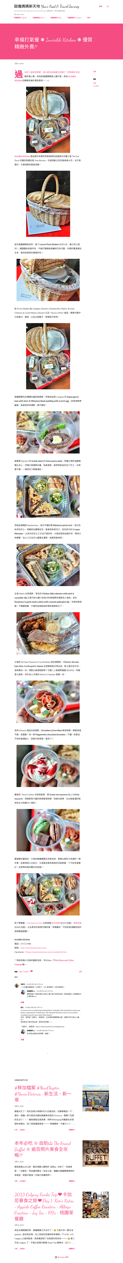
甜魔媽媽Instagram (20, 18)
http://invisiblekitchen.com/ (33, 948)
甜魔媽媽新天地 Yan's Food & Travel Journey (46, 6)
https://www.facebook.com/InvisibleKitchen (46, 952)
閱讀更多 (72, 1130)
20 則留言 (22, 1181)
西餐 (94, 83)
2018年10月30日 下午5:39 (33, 1007)
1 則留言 (22, 1130)
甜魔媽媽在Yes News (74, 18)
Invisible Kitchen (22, 156)
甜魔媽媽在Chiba (56, 18)
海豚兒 (23, 984)
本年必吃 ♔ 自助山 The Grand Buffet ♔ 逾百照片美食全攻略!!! (42, 1149)
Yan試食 (95, 86)
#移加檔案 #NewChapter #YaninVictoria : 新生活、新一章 (42, 1094)
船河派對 (56, 923)
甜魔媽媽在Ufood (38, 18)
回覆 (22, 1002)
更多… (89, 18)
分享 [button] (94, 71)
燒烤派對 (77, 923)
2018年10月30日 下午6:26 (45, 1030)
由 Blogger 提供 (61, 1257)
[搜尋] (100, 6)
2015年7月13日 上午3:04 (35, 984)
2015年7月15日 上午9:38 (45, 991)
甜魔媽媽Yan (31, 991)
